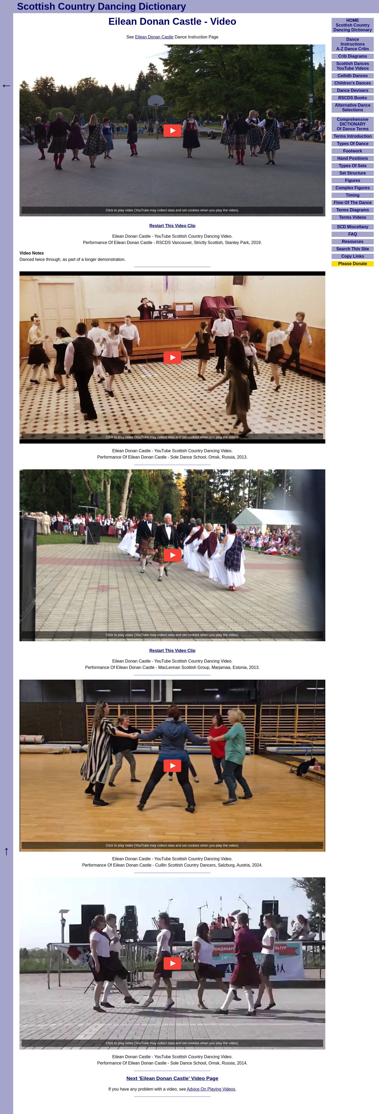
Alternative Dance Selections (352, 107)
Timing (353, 195)
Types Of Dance (352, 143)
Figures (352, 180)
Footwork (352, 151)
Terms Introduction (353, 136)
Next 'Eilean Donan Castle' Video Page (172, 1078)
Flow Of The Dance (353, 202)
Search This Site (352, 249)
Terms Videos (352, 217)
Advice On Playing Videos (211, 1089)
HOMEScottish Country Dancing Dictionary (352, 25)
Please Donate (352, 263)
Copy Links (352, 256)
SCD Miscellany (352, 227)
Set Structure (353, 173)
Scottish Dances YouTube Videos (352, 66)
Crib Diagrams (352, 56)
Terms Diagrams (352, 210)
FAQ (352, 234)
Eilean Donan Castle (154, 37)
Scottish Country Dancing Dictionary (101, 6)
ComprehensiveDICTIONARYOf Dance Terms (353, 124)
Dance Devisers (352, 90)
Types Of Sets (353, 165)
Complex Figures (353, 188)
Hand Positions (352, 158)
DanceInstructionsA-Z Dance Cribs (352, 44)
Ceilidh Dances (353, 75)
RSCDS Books (352, 98)
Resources (352, 241)
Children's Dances (353, 83)
